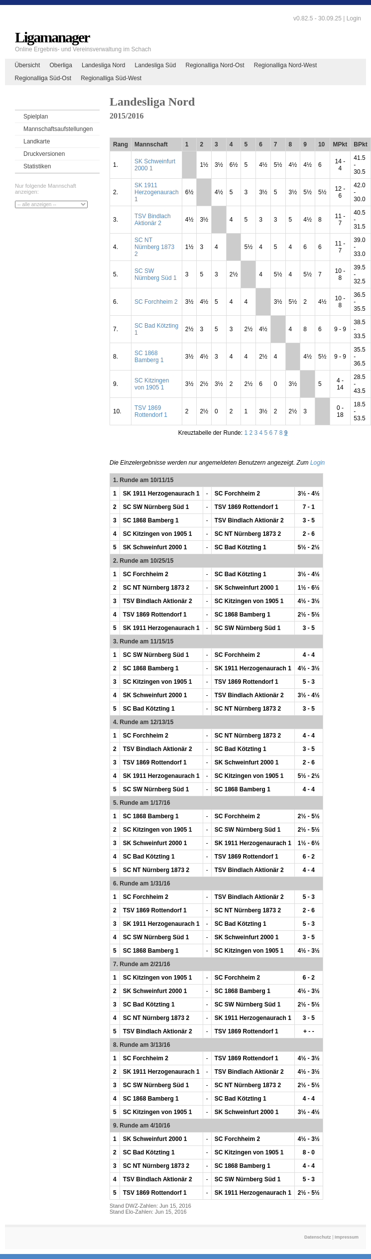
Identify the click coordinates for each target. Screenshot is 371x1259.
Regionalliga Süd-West (111, 78)
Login (354, 18)
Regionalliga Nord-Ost (215, 65)
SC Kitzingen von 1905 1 (151, 384)
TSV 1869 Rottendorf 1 (150, 411)
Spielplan (35, 116)
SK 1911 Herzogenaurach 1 (156, 192)
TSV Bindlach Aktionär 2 (152, 220)
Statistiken (37, 166)
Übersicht (27, 65)
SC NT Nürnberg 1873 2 (154, 247)
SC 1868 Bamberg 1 (149, 357)
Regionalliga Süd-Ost (43, 78)
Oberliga (60, 65)
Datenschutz (317, 1237)
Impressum (347, 1237)
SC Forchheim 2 (156, 301)
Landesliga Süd (155, 65)
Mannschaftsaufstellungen (58, 129)
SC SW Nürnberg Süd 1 (155, 274)
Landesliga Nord (103, 65)
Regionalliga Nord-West (285, 65)
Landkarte (36, 141)
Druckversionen (44, 153)
